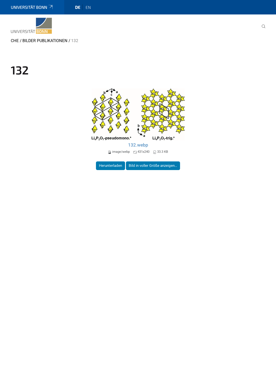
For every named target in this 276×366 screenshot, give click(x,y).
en (88, 7)
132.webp (138, 145)
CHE (15, 40)
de (77, 7)
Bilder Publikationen (44, 40)
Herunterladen (110, 165)
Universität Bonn (32, 7)
